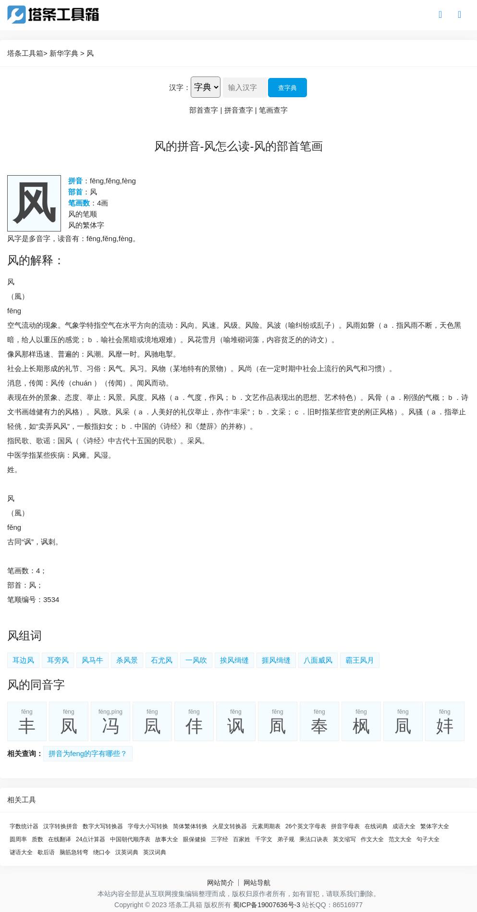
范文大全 (400, 839)
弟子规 (285, 839)
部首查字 (203, 110)
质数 (37, 839)
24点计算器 (90, 839)
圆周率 (18, 839)
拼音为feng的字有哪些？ (88, 753)
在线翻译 (59, 839)
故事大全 (166, 839)
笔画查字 (273, 110)
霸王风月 (359, 660)
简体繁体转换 (190, 826)
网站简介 (220, 882)
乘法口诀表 (313, 839)
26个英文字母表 (305, 826)
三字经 (219, 839)
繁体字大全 (434, 826)
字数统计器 (24, 826)
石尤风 (161, 660)
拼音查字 (238, 110)
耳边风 (23, 660)
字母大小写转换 (148, 826)
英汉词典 (154, 852)
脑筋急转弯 (74, 852)
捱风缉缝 (276, 660)
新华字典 (63, 53)
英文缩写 (344, 839)
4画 (102, 203)
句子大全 (428, 839)
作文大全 (372, 839)
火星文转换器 (229, 826)
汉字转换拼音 (60, 826)
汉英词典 (126, 852)
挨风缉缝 (234, 660)
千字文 (263, 839)
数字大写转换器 (103, 826)
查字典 (287, 87)
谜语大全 (21, 852)
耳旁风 (58, 660)
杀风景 (127, 660)
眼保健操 (194, 839)
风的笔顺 (82, 214)
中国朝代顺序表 (130, 839)
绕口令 (101, 852)
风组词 (24, 635)
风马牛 (92, 660)
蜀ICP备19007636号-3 (266, 905)
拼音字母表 (345, 826)
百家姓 (241, 839)
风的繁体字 (86, 225)
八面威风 (318, 660)
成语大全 (404, 826)
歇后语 (46, 852)
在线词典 (376, 826)
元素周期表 (266, 826)
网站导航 (257, 882)
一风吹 (196, 660)
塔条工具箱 (25, 53)
